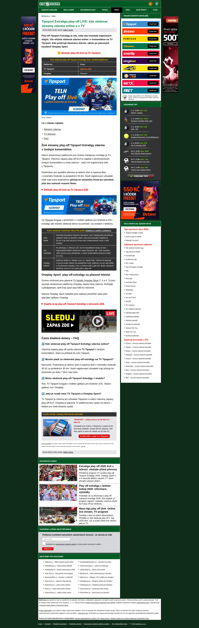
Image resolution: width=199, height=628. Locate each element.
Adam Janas (68, 30)
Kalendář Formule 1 (132, 240)
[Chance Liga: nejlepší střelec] (126, 168)
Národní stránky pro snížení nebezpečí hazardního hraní (130, 618)
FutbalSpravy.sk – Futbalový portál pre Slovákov (96, 585)
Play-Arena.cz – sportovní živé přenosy (58, 581)
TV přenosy (50, 134)
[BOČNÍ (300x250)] (140, 219)
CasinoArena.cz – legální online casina (58, 592)
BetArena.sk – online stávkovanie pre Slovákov (96, 573)
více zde (83, 446)
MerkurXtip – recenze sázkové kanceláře (139, 366)
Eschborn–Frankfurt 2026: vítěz (141, 121)
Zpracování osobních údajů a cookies (96, 624)
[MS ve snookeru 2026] (126, 144)
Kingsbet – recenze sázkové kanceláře (139, 374)
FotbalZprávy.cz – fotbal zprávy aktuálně (58, 566)
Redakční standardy (60, 624)
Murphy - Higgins (137, 113)
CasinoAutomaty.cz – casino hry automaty (94, 566)
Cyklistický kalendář (132, 316)
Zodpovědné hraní (143, 603)
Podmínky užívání (75, 624)
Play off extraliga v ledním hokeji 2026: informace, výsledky (95, 489)
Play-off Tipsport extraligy (134, 267)
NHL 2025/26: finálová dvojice (141, 153)
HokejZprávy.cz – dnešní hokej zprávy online (60, 570)
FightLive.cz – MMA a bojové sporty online (59, 562)
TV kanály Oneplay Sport (86, 280)
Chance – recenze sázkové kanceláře (138, 358)
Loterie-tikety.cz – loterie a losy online (92, 570)
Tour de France (131, 297)
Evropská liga (130, 255)
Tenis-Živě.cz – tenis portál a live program (59, 573)
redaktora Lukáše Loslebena (98, 230)
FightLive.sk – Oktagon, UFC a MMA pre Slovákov (97, 577)
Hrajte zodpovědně (46, 443)
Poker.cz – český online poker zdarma (58, 589)
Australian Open (131, 282)
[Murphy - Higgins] (126, 111)
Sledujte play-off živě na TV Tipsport (81, 53)
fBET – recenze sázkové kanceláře (137, 378)
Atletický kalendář (132, 320)
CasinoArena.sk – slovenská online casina (94, 589)
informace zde (83, 613)
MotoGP (128, 301)
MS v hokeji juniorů (132, 275)
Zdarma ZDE (85, 69)
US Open (129, 294)
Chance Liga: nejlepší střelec (141, 170)
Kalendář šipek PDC (132, 313)
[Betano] (28, 92)
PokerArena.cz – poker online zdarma (57, 585)
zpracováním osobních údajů (65, 544)
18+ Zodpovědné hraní (119, 624)
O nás (40, 624)
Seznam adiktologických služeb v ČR (87, 618)
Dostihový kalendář (132, 336)
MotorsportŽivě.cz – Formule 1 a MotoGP (59, 577)
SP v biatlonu (130, 305)
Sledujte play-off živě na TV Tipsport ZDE (66, 189)
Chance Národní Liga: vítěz (140, 162)
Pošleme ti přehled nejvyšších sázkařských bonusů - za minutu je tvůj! (77, 535)
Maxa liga (129, 278)
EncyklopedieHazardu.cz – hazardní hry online (95, 562)
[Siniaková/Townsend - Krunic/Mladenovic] (126, 136)
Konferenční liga (131, 259)
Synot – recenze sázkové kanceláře (138, 362)
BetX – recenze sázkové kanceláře (137, 370)
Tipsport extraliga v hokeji (134, 233)
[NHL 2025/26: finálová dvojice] (126, 152)
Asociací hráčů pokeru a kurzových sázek (54, 605)
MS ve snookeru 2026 (138, 145)
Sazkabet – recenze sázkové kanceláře (139, 355)
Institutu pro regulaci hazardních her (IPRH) (100, 603)
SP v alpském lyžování (133, 309)
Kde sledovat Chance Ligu (134, 248)
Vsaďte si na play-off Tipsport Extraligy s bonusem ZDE (74, 304)
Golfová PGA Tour (132, 328)
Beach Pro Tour (131, 332)
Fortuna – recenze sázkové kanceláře (138, 343)
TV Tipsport (47, 220)
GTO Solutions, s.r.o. (139, 624)
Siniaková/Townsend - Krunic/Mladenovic (145, 137)
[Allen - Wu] (126, 128)
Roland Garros (131, 286)
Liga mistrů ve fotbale (133, 252)
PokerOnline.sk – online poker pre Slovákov (94, 592)
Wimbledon (129, 290)
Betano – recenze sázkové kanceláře (138, 351)
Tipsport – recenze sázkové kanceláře (138, 347)
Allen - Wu (134, 129)
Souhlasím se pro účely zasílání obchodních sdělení (73, 544)
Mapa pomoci (105, 618)
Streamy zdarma (52, 129)
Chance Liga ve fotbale (133, 236)
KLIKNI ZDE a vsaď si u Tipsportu (94, 436)
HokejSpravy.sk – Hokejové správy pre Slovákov (96, 581)
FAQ (46, 138)
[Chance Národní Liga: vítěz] (126, 160)
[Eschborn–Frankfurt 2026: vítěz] (126, 119)
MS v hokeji (130, 263)
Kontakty (48, 624)
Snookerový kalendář (133, 324)
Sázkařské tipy (131, 104)
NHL (127, 271)
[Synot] (170, 92)
